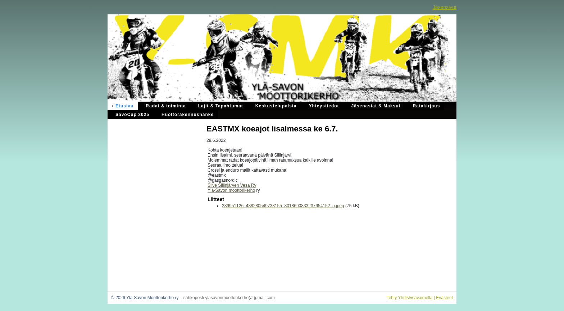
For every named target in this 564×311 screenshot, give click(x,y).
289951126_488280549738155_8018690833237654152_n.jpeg (283, 205)
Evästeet (444, 297)
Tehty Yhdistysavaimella (410, 297)
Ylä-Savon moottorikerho (231, 190)
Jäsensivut (444, 7)
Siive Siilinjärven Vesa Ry (232, 185)
